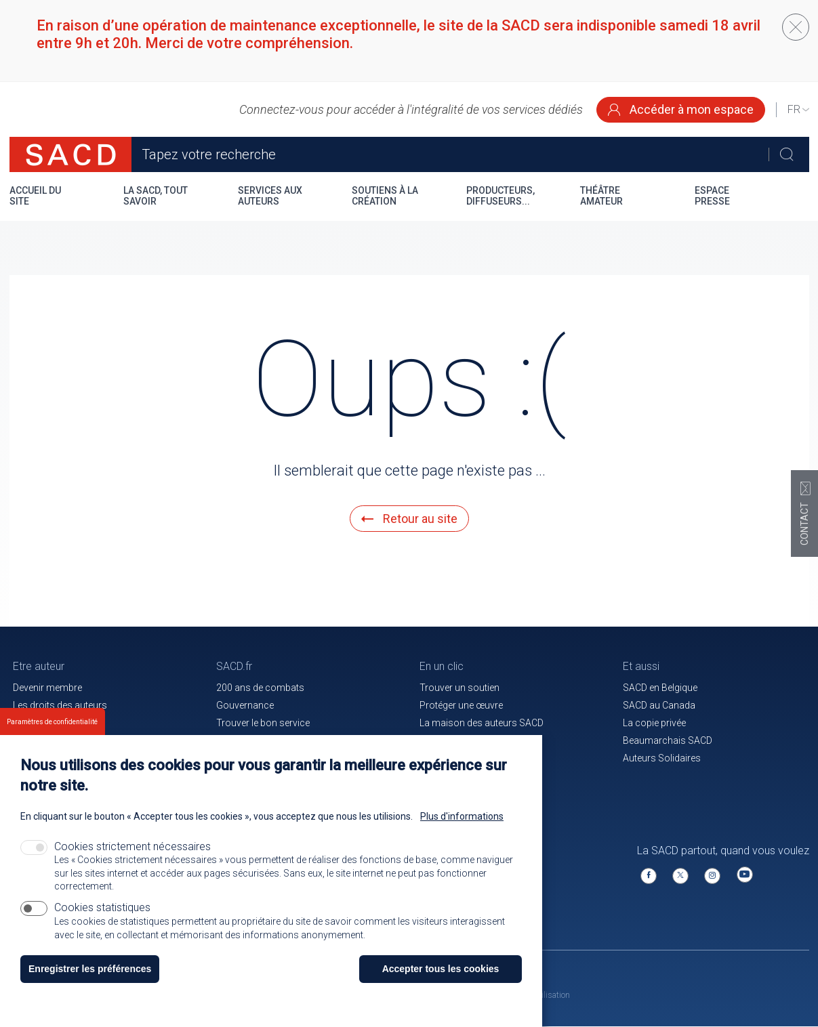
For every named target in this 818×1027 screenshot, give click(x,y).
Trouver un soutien (459, 687)
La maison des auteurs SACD (482, 722)
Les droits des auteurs (60, 705)
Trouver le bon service (263, 722)
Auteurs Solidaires (662, 758)
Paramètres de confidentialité (52, 738)
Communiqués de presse (269, 740)
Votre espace (41, 722)
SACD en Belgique (660, 687)
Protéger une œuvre (461, 705)
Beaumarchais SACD (667, 740)
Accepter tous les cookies (440, 985)
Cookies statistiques (102, 924)
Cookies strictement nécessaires (132, 863)
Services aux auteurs (270, 196)
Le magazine (446, 740)
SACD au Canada (659, 705)
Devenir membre (47, 687)
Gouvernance (245, 705)
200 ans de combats (260, 687)
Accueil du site (35, 196)
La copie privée (654, 722)
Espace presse (712, 196)
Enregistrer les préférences (89, 985)
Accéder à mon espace (681, 109)
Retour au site (409, 518)
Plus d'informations (462, 833)
